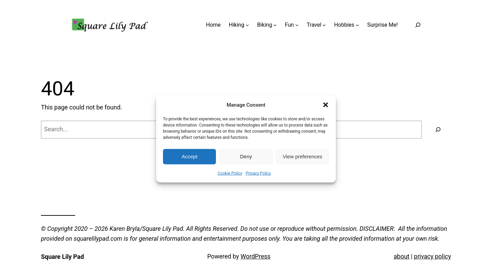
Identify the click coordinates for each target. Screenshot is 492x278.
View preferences (303, 156)
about (401, 256)
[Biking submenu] (275, 25)
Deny (246, 156)
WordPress (255, 256)
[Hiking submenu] (247, 25)
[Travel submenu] (324, 25)
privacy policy (432, 256)
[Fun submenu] (297, 25)
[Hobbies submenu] (357, 25)
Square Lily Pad (62, 256)
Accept (189, 156)
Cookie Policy (230, 173)
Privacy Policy (258, 173)
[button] (325, 104)
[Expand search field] (418, 24)
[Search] (438, 129)
